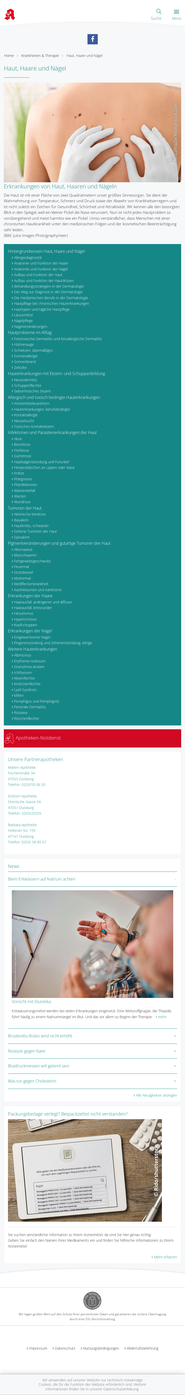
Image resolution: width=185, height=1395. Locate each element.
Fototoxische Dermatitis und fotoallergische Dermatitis (58, 338)
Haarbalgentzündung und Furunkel (41, 461)
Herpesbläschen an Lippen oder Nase (44, 467)
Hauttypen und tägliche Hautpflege (42, 309)
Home (9, 55)
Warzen (20, 496)
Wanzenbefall (24, 490)
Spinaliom (22, 537)
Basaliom (21, 520)
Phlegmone (23, 479)
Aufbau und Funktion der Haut (38, 274)
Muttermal (22, 578)
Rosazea (20, 712)
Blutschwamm (25, 555)
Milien (19, 695)
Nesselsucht (24, 420)
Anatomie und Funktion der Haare (41, 263)
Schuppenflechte (27, 385)
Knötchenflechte (27, 683)
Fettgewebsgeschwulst (32, 561)
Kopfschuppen (25, 624)
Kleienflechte (24, 678)
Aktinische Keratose (30, 514)
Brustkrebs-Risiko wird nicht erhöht (40, 1036)
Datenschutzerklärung (121, 1389)
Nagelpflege (23, 320)
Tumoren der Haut (25, 508)
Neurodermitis (25, 379)
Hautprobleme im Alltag (30, 332)
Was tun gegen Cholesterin (32, 1081)
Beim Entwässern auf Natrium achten (41, 879)
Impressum (38, 1348)
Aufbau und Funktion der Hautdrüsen (44, 280)
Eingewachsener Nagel (32, 637)
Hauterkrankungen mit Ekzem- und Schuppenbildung (56, 373)
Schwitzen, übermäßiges (33, 350)
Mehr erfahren (165, 1257)
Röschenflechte (26, 718)
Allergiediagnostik (28, 257)
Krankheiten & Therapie (40, 55)
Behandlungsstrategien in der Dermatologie (49, 286)
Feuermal (21, 566)
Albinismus (22, 655)
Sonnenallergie (26, 355)
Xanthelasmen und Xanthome (38, 589)
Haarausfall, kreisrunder (33, 607)
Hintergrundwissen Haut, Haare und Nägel (46, 251)
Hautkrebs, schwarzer (31, 525)
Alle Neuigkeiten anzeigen (156, 1095)
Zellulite (20, 367)
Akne (18, 438)
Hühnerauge (24, 344)
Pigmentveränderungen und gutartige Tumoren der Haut (59, 543)
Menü (176, 15)
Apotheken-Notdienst (32, 738)
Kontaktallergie (26, 414)
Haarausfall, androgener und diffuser (43, 602)
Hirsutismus (23, 613)
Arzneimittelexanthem (31, 403)
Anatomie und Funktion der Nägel (41, 269)
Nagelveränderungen (30, 326)
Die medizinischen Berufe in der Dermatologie (51, 297)
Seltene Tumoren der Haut (35, 531)
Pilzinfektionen (25, 484)
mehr (162, 1016)
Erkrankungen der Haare (30, 596)
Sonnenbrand (25, 361)
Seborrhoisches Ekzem (32, 391)
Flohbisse (21, 450)
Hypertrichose (25, 619)
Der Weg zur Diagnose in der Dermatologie (48, 291)
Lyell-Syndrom (25, 689)
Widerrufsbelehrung (142, 1348)
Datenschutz (65, 1348)
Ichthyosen (23, 672)
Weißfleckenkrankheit (31, 583)
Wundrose (22, 501)
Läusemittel (23, 314)
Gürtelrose (22, 455)
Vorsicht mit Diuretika (31, 1001)
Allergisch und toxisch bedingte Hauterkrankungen (54, 397)
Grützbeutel (23, 572)
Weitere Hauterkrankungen (32, 649)
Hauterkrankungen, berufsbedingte (42, 409)
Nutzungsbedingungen (101, 1348)
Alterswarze (23, 549)
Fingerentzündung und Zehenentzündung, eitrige (53, 642)
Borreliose (22, 444)
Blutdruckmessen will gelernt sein (38, 1066)
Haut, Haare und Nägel (84, 55)
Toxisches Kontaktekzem (34, 426)
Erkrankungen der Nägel (30, 631)
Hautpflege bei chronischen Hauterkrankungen (51, 303)
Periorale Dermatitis (30, 706)
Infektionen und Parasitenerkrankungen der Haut (52, 432)
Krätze (19, 473)
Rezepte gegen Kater (27, 1051)
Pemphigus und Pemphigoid (36, 701)
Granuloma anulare (29, 666)
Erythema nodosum (29, 661)
